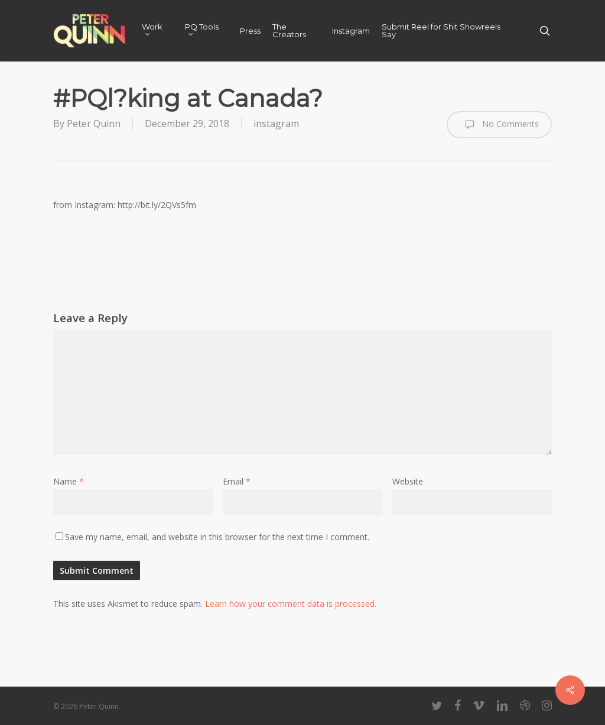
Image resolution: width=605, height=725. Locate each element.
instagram (276, 123)
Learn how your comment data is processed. (290, 603)
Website (407, 481)
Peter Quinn (94, 123)
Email (237, 481)
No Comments (499, 125)
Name (68, 481)
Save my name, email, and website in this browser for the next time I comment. (217, 536)
